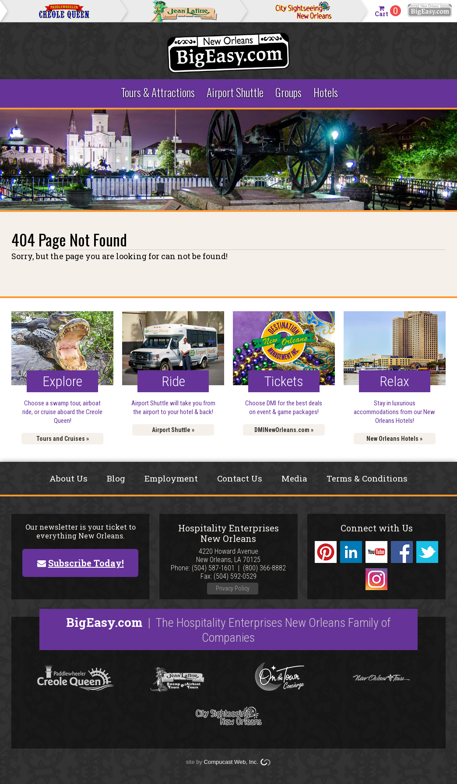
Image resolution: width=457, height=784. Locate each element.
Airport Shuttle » (173, 429)
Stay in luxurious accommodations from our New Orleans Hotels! (394, 412)
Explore (62, 381)
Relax (394, 381)
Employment (171, 478)
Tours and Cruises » (62, 438)
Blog (116, 478)
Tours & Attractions (158, 92)
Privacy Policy (233, 588)
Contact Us (239, 478)
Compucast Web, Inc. (231, 762)
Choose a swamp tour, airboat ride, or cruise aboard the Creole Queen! (62, 412)
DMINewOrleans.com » (283, 429)
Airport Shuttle (235, 92)
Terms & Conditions (367, 478)
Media (294, 478)
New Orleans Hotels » (394, 438)
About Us (68, 478)
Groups (288, 92)
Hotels (325, 92)
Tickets (283, 381)
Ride (173, 381)
